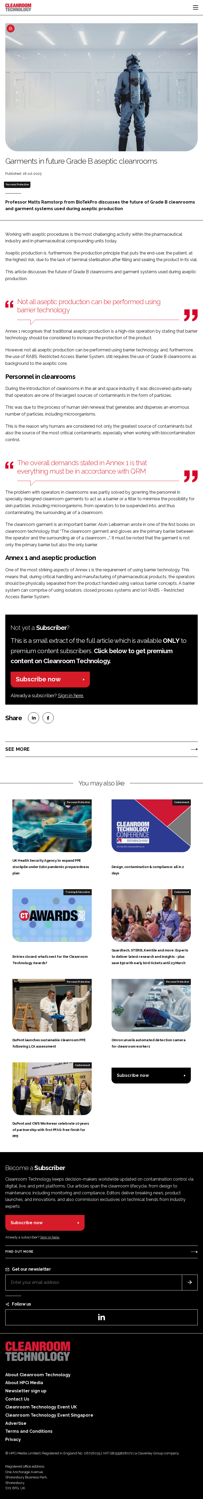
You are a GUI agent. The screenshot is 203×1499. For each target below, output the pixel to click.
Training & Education (77, 892)
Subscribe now (38, 679)
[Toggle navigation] (196, 7)
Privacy (13, 1439)
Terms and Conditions (29, 1431)
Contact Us (17, 1399)
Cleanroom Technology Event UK (41, 1407)
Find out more (19, 1251)
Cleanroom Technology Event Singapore (49, 1415)
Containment (181, 802)
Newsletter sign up (26, 1390)
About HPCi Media (24, 1382)
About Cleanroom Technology (38, 1374)
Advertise (15, 1423)
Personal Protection (17, 184)
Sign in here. (71, 695)
